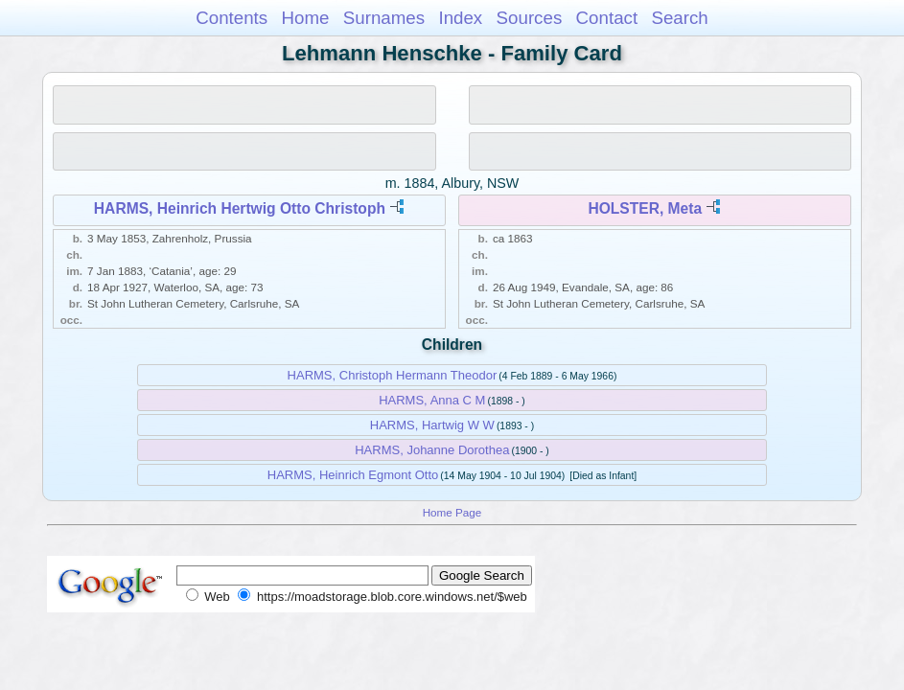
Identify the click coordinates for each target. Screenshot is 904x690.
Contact (607, 18)
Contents (231, 18)
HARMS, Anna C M (432, 400)
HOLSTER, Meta (645, 208)
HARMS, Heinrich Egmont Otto (352, 475)
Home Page (452, 512)
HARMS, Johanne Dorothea (432, 450)
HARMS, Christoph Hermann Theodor (393, 375)
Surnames (384, 18)
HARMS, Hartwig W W (432, 425)
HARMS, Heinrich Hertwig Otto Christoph (239, 208)
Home (305, 18)
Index (460, 18)
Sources (530, 18)
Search (679, 18)
